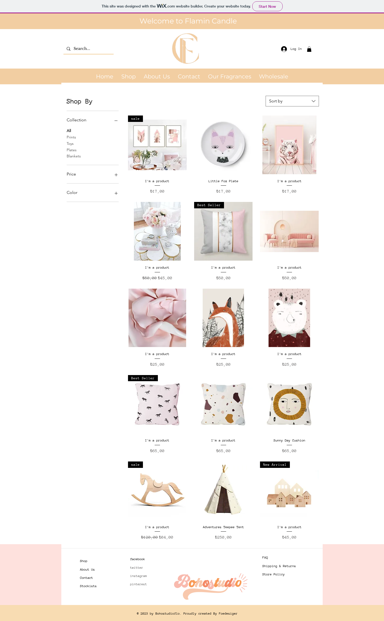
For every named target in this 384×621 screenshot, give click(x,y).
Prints (71, 137)
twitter (136, 568)
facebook (137, 559)
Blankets (74, 155)
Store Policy (273, 574)
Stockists (88, 586)
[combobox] (292, 101)
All (69, 130)
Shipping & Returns (279, 566)
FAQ (265, 557)
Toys (70, 143)
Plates (72, 149)
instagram (138, 576)
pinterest (138, 584)
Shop (83, 561)
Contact (86, 578)
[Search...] (88, 49)
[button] (309, 49)
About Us (87, 569)
